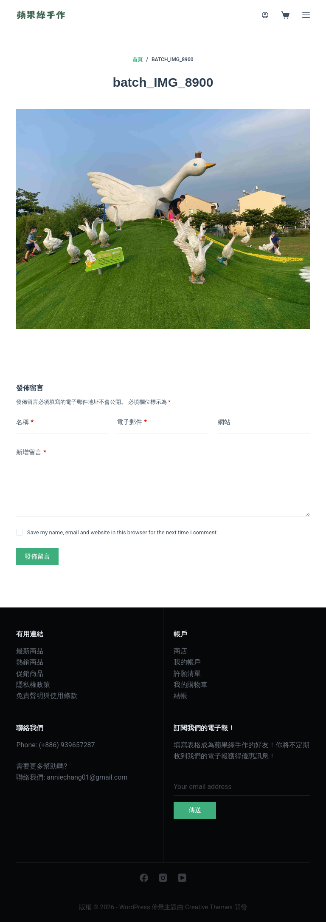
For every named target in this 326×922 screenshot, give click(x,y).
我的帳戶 (187, 662)
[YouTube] (182, 878)
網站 (224, 422)
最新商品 (29, 651)
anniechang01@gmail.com (87, 777)
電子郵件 (132, 422)
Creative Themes (209, 907)
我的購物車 (191, 685)
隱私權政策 (33, 685)
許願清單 (187, 674)
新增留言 (31, 452)
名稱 (25, 422)
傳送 (194, 810)
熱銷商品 (29, 662)
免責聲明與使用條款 (46, 696)
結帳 (180, 696)
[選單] (306, 15)
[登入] (265, 15)
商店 (180, 651)
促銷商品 (29, 674)
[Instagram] (163, 878)
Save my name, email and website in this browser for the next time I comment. (122, 532)
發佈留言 (37, 556)
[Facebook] (144, 878)
